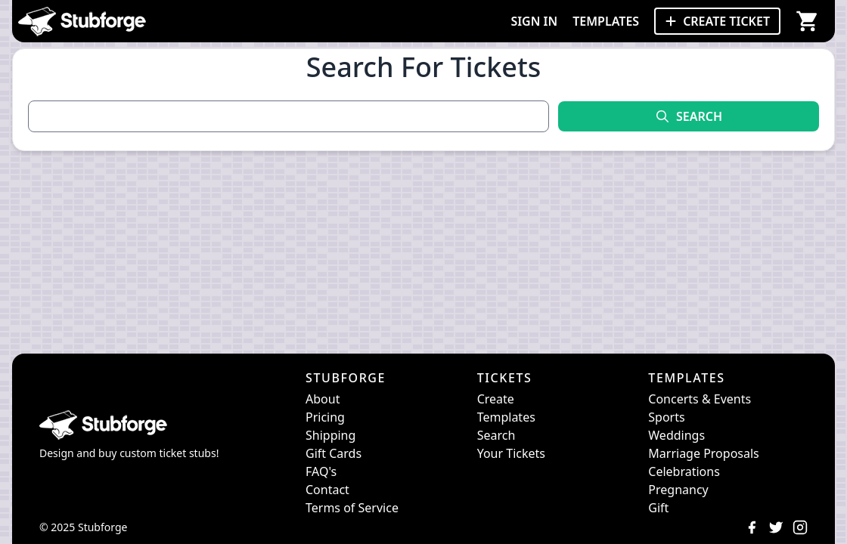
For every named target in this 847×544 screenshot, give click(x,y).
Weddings (676, 435)
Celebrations (684, 471)
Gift (658, 507)
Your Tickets (511, 453)
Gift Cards (333, 453)
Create (495, 399)
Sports (666, 417)
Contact (327, 489)
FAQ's (321, 471)
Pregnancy (678, 489)
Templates (506, 417)
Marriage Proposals (703, 453)
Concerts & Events (699, 399)
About (323, 399)
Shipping (330, 435)
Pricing (325, 417)
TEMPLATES (605, 21)
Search (496, 435)
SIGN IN (533, 21)
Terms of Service (352, 507)
